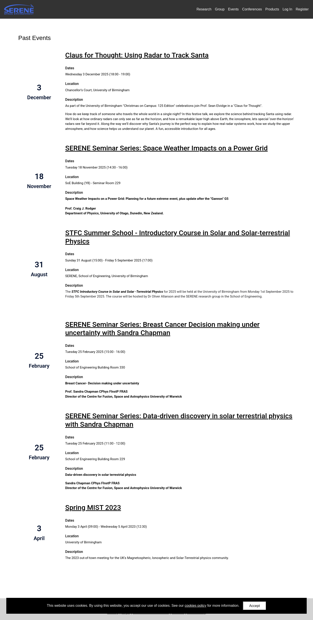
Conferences (252, 9)
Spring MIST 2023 (93, 507)
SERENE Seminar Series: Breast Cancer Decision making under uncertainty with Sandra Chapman (162, 328)
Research (203, 9)
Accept (254, 606)
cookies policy (195, 605)
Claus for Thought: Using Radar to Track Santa (137, 55)
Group (220, 9)
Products (272, 9)
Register (302, 9)
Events (233, 9)
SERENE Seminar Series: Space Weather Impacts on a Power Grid (166, 148)
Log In (287, 9)
